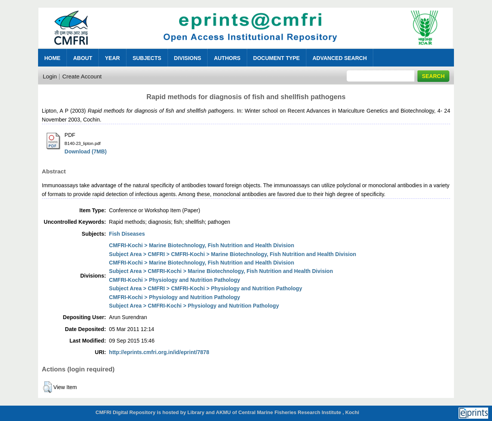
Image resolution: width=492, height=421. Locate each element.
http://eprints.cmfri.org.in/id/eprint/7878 (159, 352)
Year (112, 58)
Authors (227, 58)
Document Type (276, 58)
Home (52, 58)
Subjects (147, 58)
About (82, 58)
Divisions (187, 58)
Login (50, 76)
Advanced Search (339, 58)
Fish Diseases (127, 234)
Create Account (82, 76)
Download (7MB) (86, 151)
